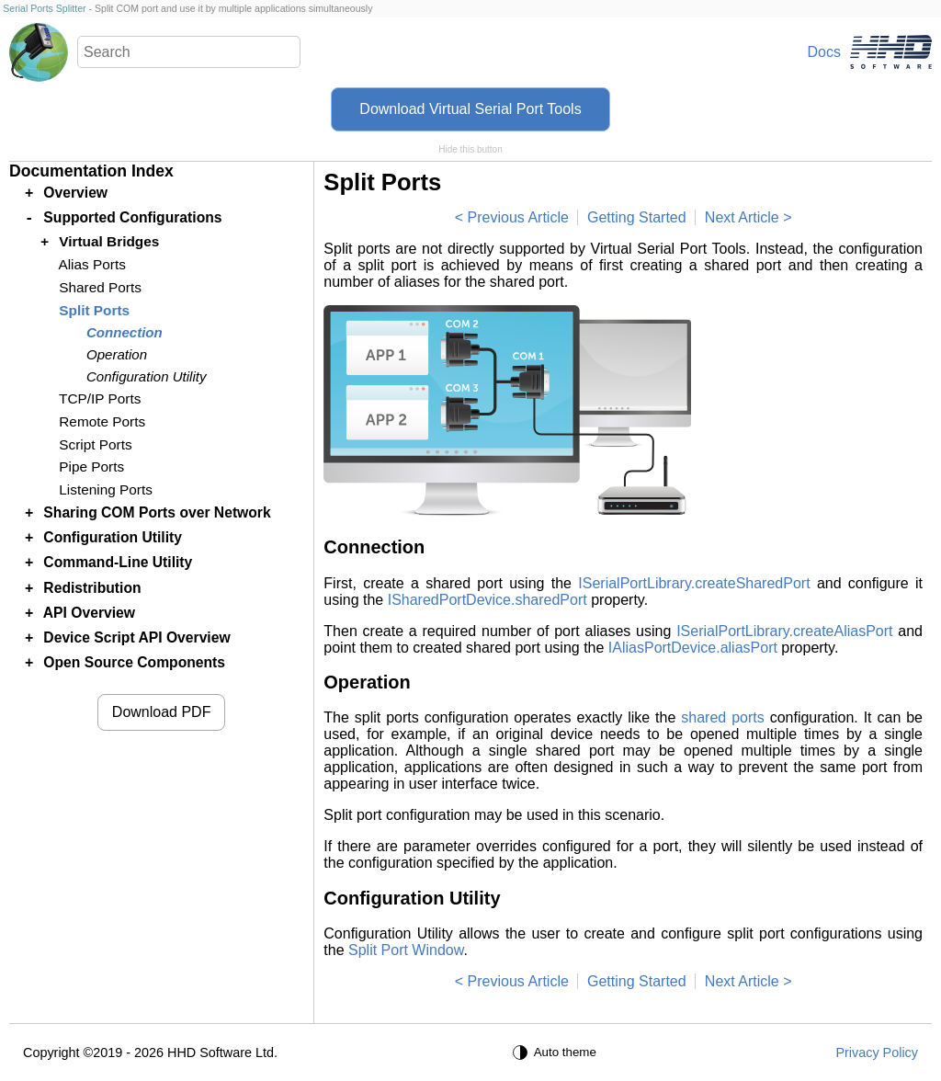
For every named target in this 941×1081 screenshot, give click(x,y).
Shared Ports (100, 287)
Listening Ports (106, 489)
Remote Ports (102, 421)
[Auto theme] (557, 1052)
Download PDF (161, 712)
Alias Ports (91, 264)
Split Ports (94, 310)
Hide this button (470, 149)
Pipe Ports (91, 466)
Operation (116, 354)
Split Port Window (405, 950)
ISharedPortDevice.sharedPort (487, 600)
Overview (75, 192)
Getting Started (636, 217)
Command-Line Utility (117, 562)
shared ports (722, 717)
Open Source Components (134, 662)
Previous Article (518, 217)
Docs (824, 52)
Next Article (742, 217)
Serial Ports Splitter (44, 8)
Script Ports (95, 444)
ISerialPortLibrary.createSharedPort (694, 583)
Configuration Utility (146, 376)
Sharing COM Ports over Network (156, 512)
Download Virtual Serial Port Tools (470, 109)
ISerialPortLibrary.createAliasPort (784, 631)
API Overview (89, 612)
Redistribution (92, 588)
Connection (124, 332)
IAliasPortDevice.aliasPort (692, 647)
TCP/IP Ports (100, 398)
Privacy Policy (876, 1052)
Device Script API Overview (136, 637)
